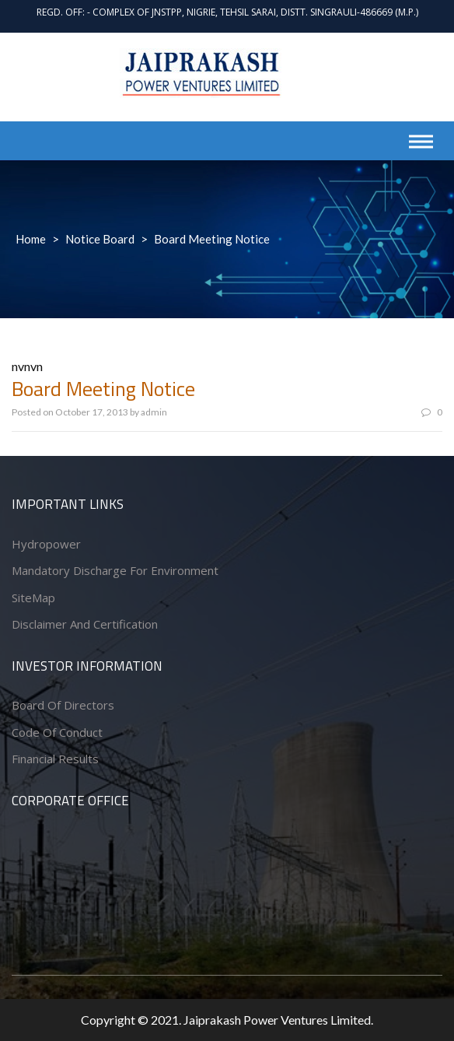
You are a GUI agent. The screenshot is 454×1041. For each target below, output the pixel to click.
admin (154, 412)
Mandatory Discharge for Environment (115, 570)
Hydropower (46, 544)
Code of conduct (57, 732)
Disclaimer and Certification (85, 624)
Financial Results (55, 758)
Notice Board (99, 239)
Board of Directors (63, 705)
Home (31, 239)
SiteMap (33, 597)
